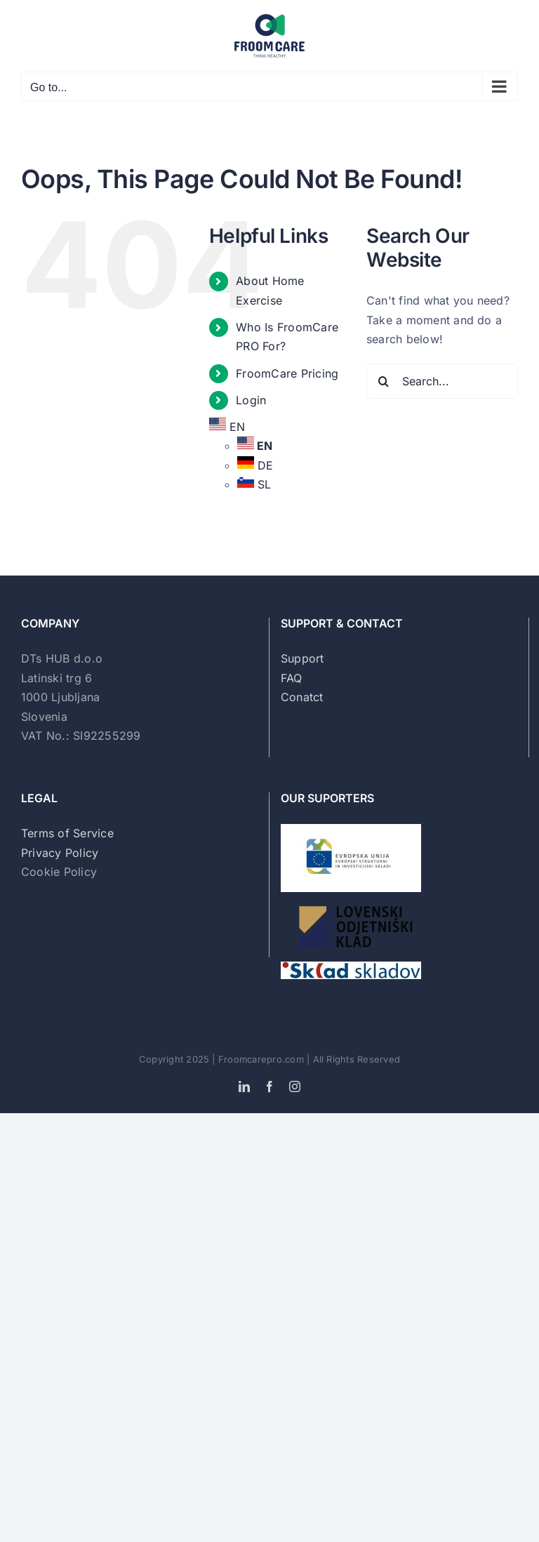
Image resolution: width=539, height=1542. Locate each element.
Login (251, 400)
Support (302, 658)
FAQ (291, 678)
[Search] (383, 381)
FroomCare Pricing (287, 373)
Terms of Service (67, 833)
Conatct (302, 697)
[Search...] (442, 381)
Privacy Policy (59, 853)
